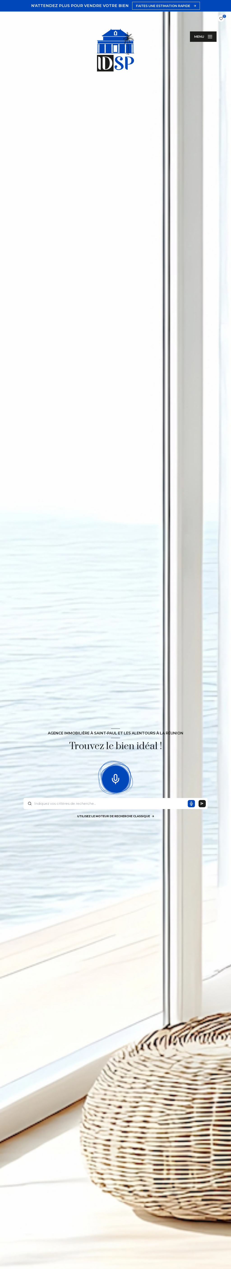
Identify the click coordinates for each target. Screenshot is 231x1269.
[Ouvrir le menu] (203, 36)
